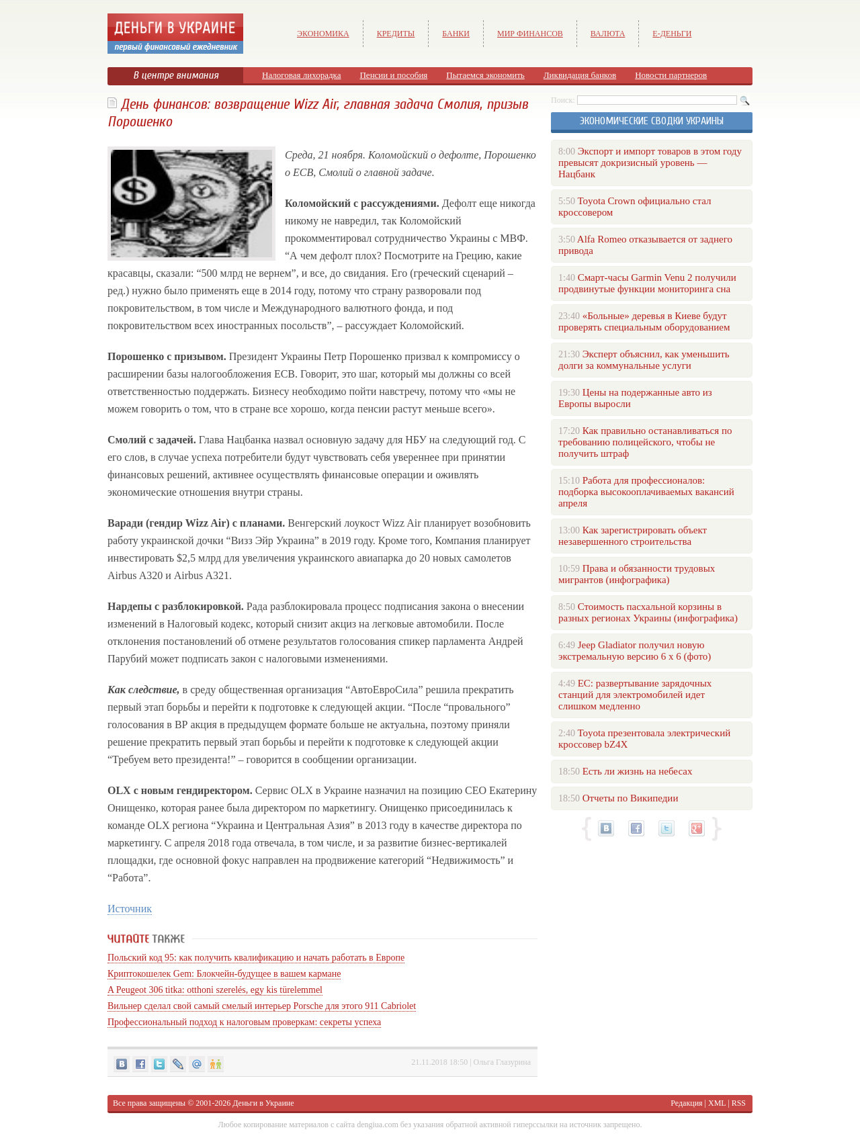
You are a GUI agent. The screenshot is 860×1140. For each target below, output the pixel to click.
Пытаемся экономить (485, 75)
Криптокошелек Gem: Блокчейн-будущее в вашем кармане (224, 974)
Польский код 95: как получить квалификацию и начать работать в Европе (256, 958)
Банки (456, 33)
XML (717, 1103)
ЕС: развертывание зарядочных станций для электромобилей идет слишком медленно (635, 694)
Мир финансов (530, 33)
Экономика (323, 33)
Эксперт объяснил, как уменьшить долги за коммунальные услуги (644, 360)
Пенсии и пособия (393, 75)
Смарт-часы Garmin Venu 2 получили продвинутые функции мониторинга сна (647, 283)
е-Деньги (671, 33)
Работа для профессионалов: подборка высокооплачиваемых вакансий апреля (646, 492)
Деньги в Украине (263, 1103)
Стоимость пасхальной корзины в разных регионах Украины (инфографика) (648, 612)
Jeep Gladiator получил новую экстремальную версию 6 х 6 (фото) (634, 651)
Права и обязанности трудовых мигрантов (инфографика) (636, 574)
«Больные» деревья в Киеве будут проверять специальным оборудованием (644, 321)
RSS (739, 1103)
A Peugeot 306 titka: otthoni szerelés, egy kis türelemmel (215, 990)
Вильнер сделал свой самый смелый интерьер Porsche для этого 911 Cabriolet (262, 1006)
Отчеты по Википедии (631, 798)
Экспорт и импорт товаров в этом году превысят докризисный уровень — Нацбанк (650, 162)
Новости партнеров (671, 75)
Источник (130, 908)
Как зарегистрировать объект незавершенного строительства (632, 536)
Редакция (686, 1103)
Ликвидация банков (580, 75)
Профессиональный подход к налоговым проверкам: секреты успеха (244, 1022)
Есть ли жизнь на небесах (638, 771)
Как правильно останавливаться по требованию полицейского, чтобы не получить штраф (645, 442)
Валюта (608, 33)
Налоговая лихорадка (301, 75)
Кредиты (396, 33)
